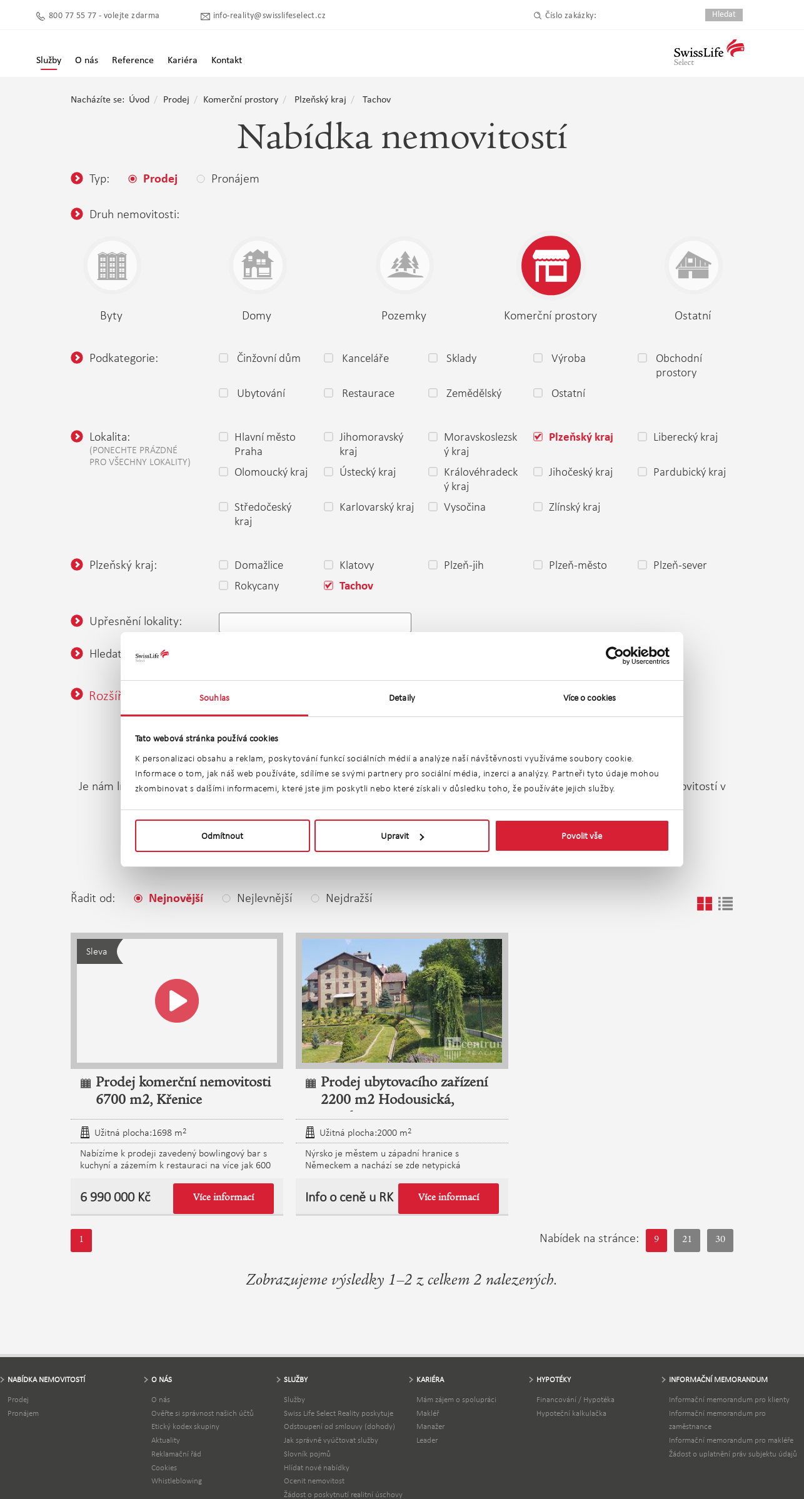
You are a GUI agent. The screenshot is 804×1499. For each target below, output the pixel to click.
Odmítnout (222, 835)
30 (720, 1240)
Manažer (430, 1426)
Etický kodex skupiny (185, 1426)
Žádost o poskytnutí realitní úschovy (343, 1494)
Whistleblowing (176, 1480)
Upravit (402, 835)
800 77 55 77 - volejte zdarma (104, 16)
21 (687, 1240)
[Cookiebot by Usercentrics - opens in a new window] (615, 656)
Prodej (176, 100)
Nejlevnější (257, 897)
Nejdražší (341, 897)
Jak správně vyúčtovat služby (331, 1440)
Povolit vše (581, 835)
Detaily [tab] (402, 697)
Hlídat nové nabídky (316, 1467)
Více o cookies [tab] (589, 697)
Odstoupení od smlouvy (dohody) (339, 1426)
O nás (160, 1399)
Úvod (139, 100)
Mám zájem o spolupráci (456, 1399)
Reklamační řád (176, 1453)
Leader (427, 1440)
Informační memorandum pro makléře (731, 1440)
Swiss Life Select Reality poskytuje (338, 1413)
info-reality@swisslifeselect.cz (269, 16)
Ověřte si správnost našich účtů (202, 1413)
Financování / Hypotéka (575, 1399)
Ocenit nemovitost (314, 1480)
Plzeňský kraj (320, 100)
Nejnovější (168, 899)
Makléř (427, 1413)
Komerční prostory (240, 100)
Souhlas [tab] (214, 697)
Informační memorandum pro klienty (729, 1399)
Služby (48, 61)
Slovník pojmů (307, 1453)
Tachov (377, 100)
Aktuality (165, 1440)
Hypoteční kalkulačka (571, 1413)
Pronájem (23, 1413)
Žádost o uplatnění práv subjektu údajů (733, 1453)
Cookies (164, 1467)
